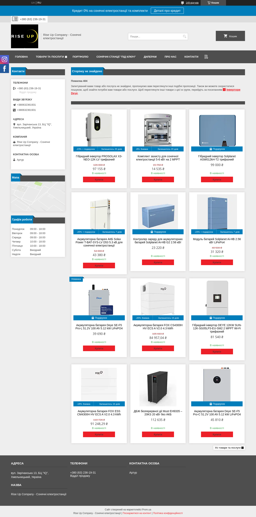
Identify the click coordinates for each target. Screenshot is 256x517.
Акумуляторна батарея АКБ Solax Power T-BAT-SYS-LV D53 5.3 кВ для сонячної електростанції (99, 242)
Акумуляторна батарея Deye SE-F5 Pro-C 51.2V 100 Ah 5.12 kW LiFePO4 (217, 413)
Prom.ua (146, 509)
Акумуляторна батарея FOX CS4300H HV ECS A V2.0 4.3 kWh (158, 327)
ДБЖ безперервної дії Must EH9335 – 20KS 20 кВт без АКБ (158, 413)
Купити (99, 179)
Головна (21, 56)
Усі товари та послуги (228, 447)
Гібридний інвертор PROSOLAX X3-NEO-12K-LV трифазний (99, 158)
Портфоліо (80, 56)
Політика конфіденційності (168, 513)
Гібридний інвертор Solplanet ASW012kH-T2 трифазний (217, 158)
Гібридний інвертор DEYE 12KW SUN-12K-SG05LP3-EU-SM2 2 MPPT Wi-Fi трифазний (217, 328)
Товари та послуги (50, 56)
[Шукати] (184, 36)
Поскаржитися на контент (137, 513)
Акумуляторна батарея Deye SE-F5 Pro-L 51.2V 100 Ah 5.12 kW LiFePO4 (99, 327)
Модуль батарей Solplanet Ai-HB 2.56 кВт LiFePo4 (217, 240)
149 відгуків (192, 2)
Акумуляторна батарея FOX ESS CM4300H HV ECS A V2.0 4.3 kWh (99, 413)
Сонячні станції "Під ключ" (116, 56)
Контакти (191, 56)
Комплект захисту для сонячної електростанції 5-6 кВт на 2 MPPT (158, 158)
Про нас (170, 56)
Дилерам (150, 56)
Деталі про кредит (167, 10)
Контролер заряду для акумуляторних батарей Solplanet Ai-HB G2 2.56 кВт (158, 240)
